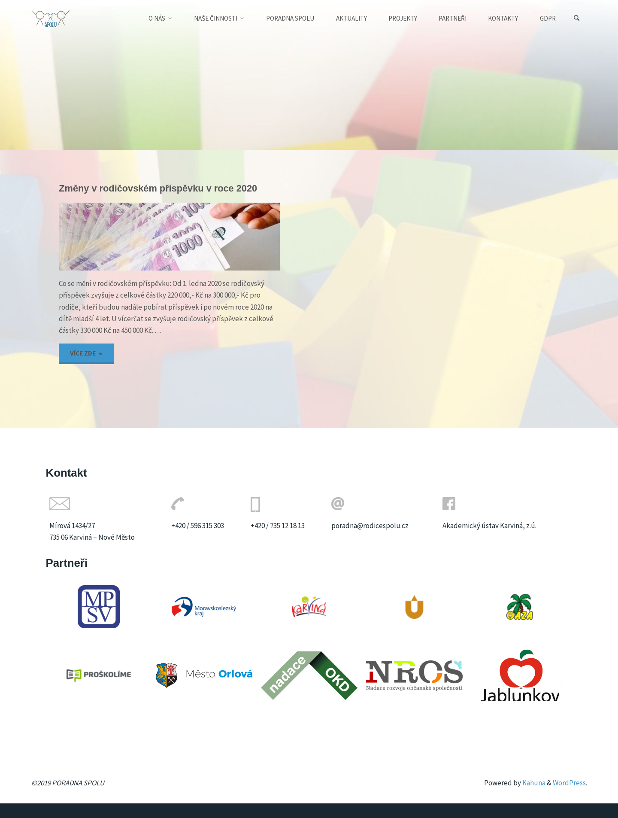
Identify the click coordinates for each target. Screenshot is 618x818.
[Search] (577, 18)
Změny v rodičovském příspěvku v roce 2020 (158, 188)
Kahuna (533, 783)
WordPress (569, 783)
